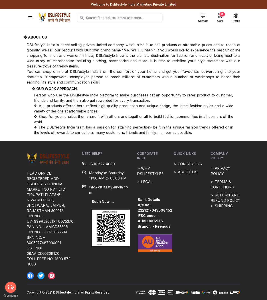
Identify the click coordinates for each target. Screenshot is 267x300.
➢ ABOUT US (185, 172)
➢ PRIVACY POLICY (220, 171)
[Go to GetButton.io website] (11, 295)
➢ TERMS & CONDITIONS (222, 184)
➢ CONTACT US (188, 164)
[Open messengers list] (10, 287)
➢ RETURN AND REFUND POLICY (225, 198)
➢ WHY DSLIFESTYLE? (150, 171)
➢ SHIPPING (222, 206)
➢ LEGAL (145, 182)
